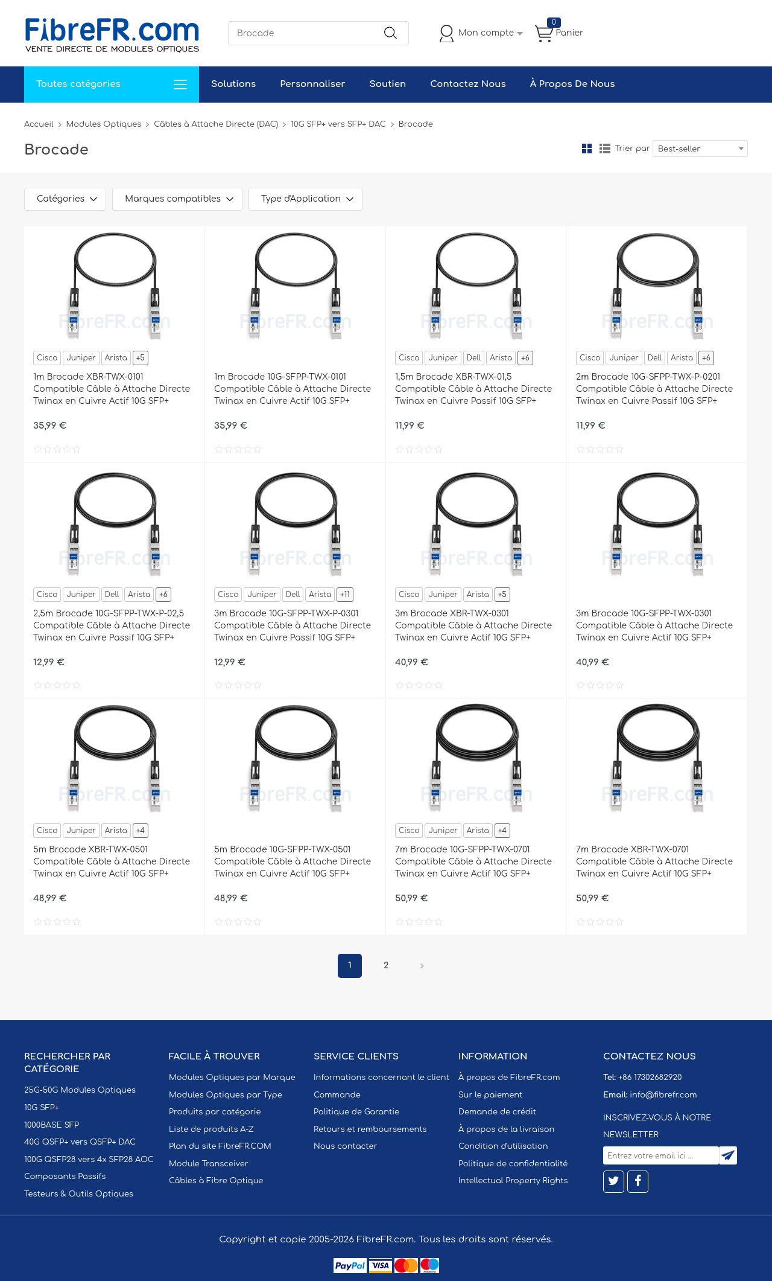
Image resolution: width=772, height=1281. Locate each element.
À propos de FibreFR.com (509, 1077)
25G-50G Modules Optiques (80, 1090)
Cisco (47, 358)
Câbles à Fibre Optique (216, 1181)
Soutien (388, 84)
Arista (116, 358)
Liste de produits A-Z (211, 1129)
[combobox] (700, 148)
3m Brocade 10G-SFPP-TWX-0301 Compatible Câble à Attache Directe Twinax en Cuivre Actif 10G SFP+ (654, 625)
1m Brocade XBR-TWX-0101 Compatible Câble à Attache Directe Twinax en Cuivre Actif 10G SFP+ (111, 389)
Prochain (422, 966)
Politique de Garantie (356, 1112)
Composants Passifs (65, 1176)
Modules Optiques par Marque (232, 1077)
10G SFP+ (41, 1108)
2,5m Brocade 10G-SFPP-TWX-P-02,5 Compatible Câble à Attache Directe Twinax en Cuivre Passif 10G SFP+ (111, 625)
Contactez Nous (467, 84)
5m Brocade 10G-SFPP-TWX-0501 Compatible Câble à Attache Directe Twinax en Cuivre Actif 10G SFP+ (292, 861)
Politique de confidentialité (513, 1164)
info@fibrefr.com (663, 1095)
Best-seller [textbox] (679, 149)
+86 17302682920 (650, 1077)
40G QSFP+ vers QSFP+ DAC (80, 1142)
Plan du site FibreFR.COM (220, 1146)
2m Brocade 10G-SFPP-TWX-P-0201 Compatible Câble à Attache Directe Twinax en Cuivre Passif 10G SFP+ (654, 389)
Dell (474, 358)
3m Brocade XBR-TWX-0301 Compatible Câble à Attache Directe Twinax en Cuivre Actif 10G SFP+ (473, 625)
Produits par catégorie (215, 1112)
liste (605, 148)
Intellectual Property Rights (513, 1181)
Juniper (80, 358)
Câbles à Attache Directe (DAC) (216, 124)
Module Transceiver (208, 1164)
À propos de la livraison (506, 1129)
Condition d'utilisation (503, 1146)
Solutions (233, 84)
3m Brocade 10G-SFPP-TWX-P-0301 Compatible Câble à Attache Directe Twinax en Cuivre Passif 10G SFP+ (292, 625)
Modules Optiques (104, 124)
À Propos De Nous (572, 84)
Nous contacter (345, 1146)
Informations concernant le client (381, 1077)
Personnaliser (312, 84)
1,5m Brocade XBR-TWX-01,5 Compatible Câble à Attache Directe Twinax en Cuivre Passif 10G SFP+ (473, 389)
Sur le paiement (490, 1095)
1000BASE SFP (51, 1125)
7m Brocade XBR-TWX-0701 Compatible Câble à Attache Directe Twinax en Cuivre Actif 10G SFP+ (654, 861)
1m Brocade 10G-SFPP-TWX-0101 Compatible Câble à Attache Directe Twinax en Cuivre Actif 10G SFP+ (292, 389)
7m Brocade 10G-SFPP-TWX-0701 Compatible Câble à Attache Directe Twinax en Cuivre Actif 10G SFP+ (473, 861)
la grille (586, 148)
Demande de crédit (497, 1112)
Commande (337, 1095)
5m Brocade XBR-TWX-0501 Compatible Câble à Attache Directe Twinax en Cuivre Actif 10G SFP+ (111, 861)
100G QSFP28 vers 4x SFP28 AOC (89, 1159)
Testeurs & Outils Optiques (78, 1194)
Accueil (39, 124)
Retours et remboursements (370, 1129)
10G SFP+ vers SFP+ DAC (338, 124)
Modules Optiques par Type (225, 1095)
